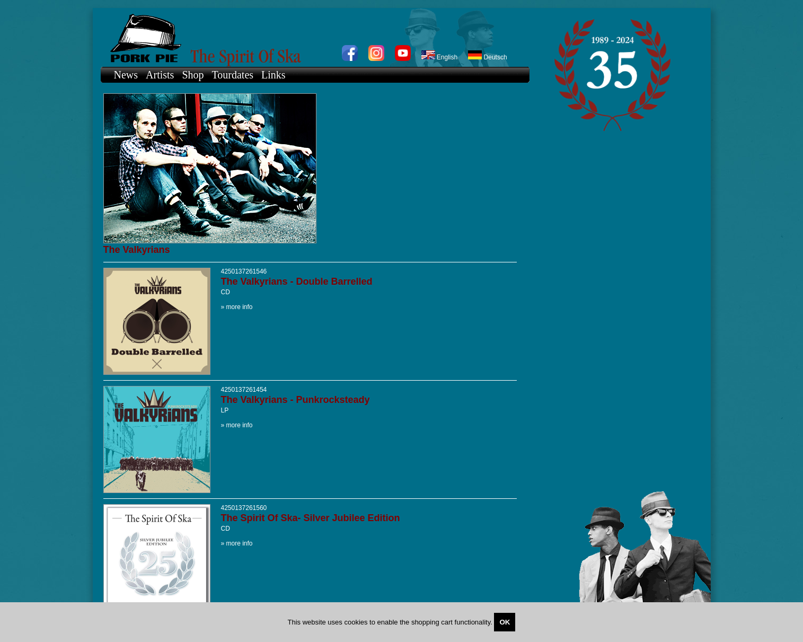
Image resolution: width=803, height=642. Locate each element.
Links (273, 75)
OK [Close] (504, 622)
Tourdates (233, 75)
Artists (160, 75)
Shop (193, 75)
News (126, 75)
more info (239, 307)
